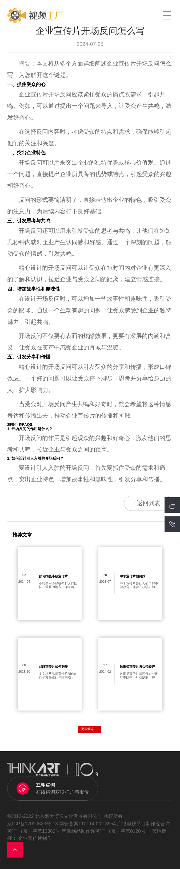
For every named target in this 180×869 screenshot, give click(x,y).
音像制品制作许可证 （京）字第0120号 (104, 831)
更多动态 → (89, 729)
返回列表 (148, 503)
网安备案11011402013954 (87, 823)
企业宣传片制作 (35, 838)
